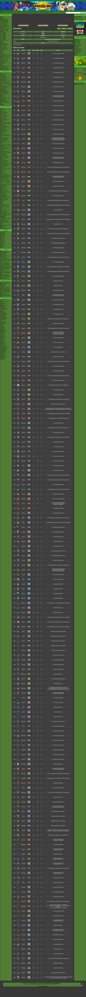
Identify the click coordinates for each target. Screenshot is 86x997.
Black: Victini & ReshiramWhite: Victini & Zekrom (5, 266)
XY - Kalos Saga (3, 81)
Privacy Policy (47, 983)
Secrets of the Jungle (3, 277)
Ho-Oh (23, 408)
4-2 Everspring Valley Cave (58, 58)
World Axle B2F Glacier (58, 584)
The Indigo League (3, 75)
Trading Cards (5, 298)
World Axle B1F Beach (58, 598)
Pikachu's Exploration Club (4, 289)
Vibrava (23, 513)
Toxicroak (23, 754)
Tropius (23, 574)
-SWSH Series (2, 324)
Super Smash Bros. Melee (4, 207)
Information (76, 38)
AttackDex (70, 28)
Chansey (23, 190)
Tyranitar (23, 399)
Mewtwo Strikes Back (3, 252)
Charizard (23, 58)
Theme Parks (2, 63)
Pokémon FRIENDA (3, 228)
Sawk (23, 882)
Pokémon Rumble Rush (4, 138)
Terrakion (23, 972)
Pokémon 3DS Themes (4, 221)
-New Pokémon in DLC (4, 68)
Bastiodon (23, 683)
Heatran (23, 820)
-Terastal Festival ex (3, 347)
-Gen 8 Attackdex (3, 38)
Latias (23, 631)
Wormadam (23, 688)
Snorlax (23, 219)
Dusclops (23, 569)
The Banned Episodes (4, 88)
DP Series (1, 241)
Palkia (23, 816)
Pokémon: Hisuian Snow (4, 93)
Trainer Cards (2, 302)
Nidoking (23, 91)
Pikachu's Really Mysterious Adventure (4, 292)
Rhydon (23, 186)
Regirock (23, 617)
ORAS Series (2, 246)
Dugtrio (23, 100)
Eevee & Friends (3, 293)
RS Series (2, 239)
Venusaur (23, 53)
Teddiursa (23, 323)
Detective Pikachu (3, 140)
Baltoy (23, 550)
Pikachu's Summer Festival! (4, 287)
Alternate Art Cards (3, 303)
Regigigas (23, 825)
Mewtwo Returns (3, 255)
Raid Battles (2, 304)
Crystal (1, 203)
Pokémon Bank (2, 145)
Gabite (23, 711)
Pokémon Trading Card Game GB (5, 214)
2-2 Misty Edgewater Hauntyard (58, 568)
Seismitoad (23, 873)
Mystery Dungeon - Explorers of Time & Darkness (5, 185)
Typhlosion (23, 243)
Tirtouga (23, 920)
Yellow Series (2, 237)
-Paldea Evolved (3, 322)
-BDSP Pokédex (3, 26)
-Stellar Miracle (2, 350)
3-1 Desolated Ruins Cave (58, 67)
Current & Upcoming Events (4, 66)
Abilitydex (1, 42)
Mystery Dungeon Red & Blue (5, 197)
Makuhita (23, 451)
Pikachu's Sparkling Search (4, 291)
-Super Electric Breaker (4, 348)
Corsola (23, 347)
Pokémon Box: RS (3, 194)
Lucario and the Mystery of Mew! (5, 259)
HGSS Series (2, 243)
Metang (23, 607)
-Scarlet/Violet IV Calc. (4, 48)
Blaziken (23, 418)
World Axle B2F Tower (58, 797)
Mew (23, 233)
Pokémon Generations (4, 90)
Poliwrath (23, 115)
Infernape (23, 659)
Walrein (23, 593)
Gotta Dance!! (2, 286)
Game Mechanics (3, 47)
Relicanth (23, 598)
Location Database (77, 42)
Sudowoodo (23, 252)
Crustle (23, 915)
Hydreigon (23, 967)
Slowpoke (23, 148)
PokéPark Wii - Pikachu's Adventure (4, 179)
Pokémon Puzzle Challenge (4, 205)
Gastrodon (23, 693)
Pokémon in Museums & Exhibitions (4, 58)
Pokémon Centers (3, 54)
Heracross (23, 318)
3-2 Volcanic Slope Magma (58, 167)
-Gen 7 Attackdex (3, 37)
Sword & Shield (2, 121)
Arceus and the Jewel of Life (5, 263)
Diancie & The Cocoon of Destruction (4, 271)
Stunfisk (23, 944)
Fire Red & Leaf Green (4, 189)
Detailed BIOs (2, 234)
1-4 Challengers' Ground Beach (58, 759)
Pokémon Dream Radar (4, 160)
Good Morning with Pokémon (5, 98)
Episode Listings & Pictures (4, 72)
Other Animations (3, 99)
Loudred (23, 441)
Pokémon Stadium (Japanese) (5, 213)
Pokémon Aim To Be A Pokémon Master (5, 84)
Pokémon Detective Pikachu (5, 278)
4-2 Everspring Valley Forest (58, 53)
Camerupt (23, 498)
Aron (23, 465)
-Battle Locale (76, 47)
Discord (19, 12)
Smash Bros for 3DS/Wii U (4, 156)
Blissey (23, 385)
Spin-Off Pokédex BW (3, 45)
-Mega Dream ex (3, 340)
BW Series (2, 244)
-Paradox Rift (2, 319)
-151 (1, 320)
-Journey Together (3, 313)
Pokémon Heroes (3, 256)
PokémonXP (2, 56)
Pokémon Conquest (3, 164)
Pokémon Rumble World (4, 151)
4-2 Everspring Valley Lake (58, 63)
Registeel (23, 626)
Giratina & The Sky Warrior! (4, 262)
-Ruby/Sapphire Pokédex (4, 20)
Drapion (23, 745)
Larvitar (23, 389)
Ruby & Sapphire (3, 188)
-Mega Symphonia (3, 342)
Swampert (23, 427)
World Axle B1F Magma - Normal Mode (58, 907)
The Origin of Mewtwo (3, 251)
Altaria (23, 522)
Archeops (23, 934)
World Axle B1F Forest (58, 280)
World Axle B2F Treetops (58, 200)
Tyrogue (23, 370)
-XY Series (2, 325)
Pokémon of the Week (3, 49)
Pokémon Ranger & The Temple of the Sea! (6, 260)
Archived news (2, 17)
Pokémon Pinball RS (3, 195)
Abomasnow (23, 764)
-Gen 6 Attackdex (3, 36)
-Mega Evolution (3, 309)
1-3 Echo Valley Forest (58, 190)
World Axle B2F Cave (58, 674)
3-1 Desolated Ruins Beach (58, 247)
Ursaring (23, 328)
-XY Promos (2, 335)
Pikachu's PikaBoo (3, 284)
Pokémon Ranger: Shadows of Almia (5, 183)
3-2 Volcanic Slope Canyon (58, 465)
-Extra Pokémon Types (4, 301)
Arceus (23, 835)
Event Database (2, 67)
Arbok (23, 72)
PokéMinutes (2, 96)
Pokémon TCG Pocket (4, 120)
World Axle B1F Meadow (58, 177)
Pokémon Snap (2, 211)
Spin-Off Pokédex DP (3, 44)
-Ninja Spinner (2, 338)
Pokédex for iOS (3, 170)
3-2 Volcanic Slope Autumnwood (58, 219)
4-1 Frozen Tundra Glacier (58, 337)
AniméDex (2, 73)
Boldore (23, 849)
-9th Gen (1, 51)
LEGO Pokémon (3, 62)
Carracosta (23, 925)
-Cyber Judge (2, 354)
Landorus (23, 977)
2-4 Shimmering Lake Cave (58, 86)
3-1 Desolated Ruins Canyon (58, 134)
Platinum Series (2, 242)
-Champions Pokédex (3, 30)
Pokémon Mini (2, 206)
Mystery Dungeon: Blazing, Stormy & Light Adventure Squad (6, 177)
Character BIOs (2, 233)
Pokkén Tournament (3, 154)
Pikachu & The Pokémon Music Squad (5, 296)
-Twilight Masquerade (3, 317)
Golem (23, 143)
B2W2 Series (2, 245)
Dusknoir (23, 806)
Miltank (23, 380)
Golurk (23, 958)
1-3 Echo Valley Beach (58, 347)
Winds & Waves (2, 109)
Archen (23, 930)
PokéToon (1, 94)
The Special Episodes (3, 87)
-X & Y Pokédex (2, 23)
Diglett (23, 96)
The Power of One (3, 253)
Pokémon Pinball (3, 212)
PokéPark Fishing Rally (4, 199)
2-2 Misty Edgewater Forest (58, 323)
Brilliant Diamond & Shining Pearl (5, 122)
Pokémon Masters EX (3, 116)
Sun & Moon (2, 133)
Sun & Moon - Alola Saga (4, 82)
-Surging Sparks (3, 314)
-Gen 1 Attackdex (3, 32)
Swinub (23, 337)
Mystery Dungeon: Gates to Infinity (6, 163)
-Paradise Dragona (3, 349)
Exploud (23, 446)
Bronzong (23, 702)
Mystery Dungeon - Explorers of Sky (5, 181)
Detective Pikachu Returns (4, 119)
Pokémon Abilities (77, 50)
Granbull (23, 309)
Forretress (23, 285)
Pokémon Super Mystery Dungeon (6, 152)
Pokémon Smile (2, 128)
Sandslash (23, 81)
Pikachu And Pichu (3, 283)
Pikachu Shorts (6, 280)
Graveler (23, 138)
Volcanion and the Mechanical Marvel (5, 273)
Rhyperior (23, 773)
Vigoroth (23, 432)
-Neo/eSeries (2, 329)
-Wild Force (2, 353)
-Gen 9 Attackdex (3, 39)
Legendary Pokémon (77, 45)
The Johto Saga (2, 77)
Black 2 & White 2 (3, 159)
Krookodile (23, 901)
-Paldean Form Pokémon (4, 69)
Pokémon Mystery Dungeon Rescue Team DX (4, 127)
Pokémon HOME (3, 124)
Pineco (23, 280)
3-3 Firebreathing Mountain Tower (58, 522)
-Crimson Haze (2, 352)
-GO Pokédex (2, 28)
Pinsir (23, 200)
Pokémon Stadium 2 (3, 204)
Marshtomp (23, 423)
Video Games (6, 106)
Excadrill (23, 863)
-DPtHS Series (2, 327)
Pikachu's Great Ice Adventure (5, 290)
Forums (11, 12)
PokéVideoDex (2, 97)
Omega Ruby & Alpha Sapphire (5, 144)
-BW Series (2, 326)
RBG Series (2, 236)
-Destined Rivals (3, 312)
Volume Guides (2, 235)
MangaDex (2, 232)
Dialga (23, 811)
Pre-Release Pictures (77, 39)
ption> (63, 25)
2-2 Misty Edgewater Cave (58, 95)
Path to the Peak (3, 95)
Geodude (23, 134)
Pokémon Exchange (77, 44)
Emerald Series (2, 240)
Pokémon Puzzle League (4, 210)
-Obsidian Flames (3, 321)
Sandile (23, 891)
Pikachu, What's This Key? (4, 294)
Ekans (23, 67)
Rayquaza (23, 650)
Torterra (23, 655)
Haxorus (23, 939)
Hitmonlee (23, 167)
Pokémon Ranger (3, 196)
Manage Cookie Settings (56, 983)
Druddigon (23, 948)
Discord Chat (2, 65)
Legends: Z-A (2, 111)
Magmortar (23, 783)
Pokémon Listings (77, 41)
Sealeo (23, 588)
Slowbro (23, 153)
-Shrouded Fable (3, 316)
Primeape (23, 110)
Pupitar (23, 394)
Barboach (23, 541)
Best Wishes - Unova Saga (4, 80)
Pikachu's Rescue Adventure (5, 282)
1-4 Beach (58, 351)
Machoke (23, 124)
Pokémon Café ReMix (3, 115)
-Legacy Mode (76, 53)
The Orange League (3, 76)
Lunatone (23, 531)
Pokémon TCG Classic (4, 305)
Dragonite (23, 224)
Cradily (23, 560)
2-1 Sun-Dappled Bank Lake (58, 261)
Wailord (23, 489)
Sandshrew (23, 77)
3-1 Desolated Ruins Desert (58, 77)
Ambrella (84, 68)
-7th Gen (1, 52)
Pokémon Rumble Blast (4, 165)
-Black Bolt (2, 310)
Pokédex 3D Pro (3, 167)
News (1, 16)
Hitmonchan (23, 171)
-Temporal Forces (3, 318)
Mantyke (23, 759)
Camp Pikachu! (2, 285)
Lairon (23, 470)
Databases (6, 14)
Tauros (23, 205)
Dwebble (23, 911)
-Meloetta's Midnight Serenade (5, 267)
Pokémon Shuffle (3, 150)
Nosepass (23, 460)
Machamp (23, 129)
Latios (23, 636)
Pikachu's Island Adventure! (4, 288)
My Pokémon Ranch (3, 186)
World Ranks (76, 52)
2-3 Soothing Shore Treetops (58, 778)
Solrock (23, 536)
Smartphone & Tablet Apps (4, 222)
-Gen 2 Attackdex (3, 33)
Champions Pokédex (44, 12)
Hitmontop (23, 375)
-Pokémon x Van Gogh (4, 59)
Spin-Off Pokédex (3, 43)
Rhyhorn (23, 181)
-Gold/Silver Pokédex (3, 19)
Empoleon (23, 664)
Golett (23, 953)
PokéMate (2, 201)
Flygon (23, 517)
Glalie (23, 579)
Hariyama (23, 456)
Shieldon (23, 678)
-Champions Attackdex (4, 40)
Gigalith (23, 854)
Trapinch (23, 508)
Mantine (23, 351)
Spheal (23, 584)
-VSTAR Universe (3, 355)
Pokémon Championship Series (5, 55)
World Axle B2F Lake (58, 209)
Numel (23, 494)
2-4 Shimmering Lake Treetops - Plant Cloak (58, 687)
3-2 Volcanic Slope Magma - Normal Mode (58, 904)
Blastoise (23, 63)
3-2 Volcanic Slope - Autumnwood (58, 408)
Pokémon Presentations (4, 61)
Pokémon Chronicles (3, 86)
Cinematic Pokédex (3, 46)
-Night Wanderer (3, 351)
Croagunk (23, 749)
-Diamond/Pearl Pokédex (4, 21)
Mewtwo (23, 228)
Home (7, 12)
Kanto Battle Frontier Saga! (4, 78)
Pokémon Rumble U (3, 162)
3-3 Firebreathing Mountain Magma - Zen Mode (58, 906)
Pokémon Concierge (3, 100)
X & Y (1, 143)
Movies (6, 249)
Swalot (23, 479)
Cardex (1, 300)
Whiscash (23, 546)
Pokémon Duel (2, 155)
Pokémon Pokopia (3, 113)
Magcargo (23, 333)
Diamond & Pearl (3, 172)
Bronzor (23, 697)
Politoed (23, 257)
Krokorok (23, 896)
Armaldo (23, 565)
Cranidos (23, 669)
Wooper (23, 261)
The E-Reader (2, 200)
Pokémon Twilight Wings (4, 91)
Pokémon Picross (3, 153)
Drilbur (23, 858)
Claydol (23, 555)
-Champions (2, 50)
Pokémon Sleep (2, 118)
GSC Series (2, 238)
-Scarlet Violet (2, 323)
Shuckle (23, 314)
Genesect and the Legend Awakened (4, 269)
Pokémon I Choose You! (4, 274)
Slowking (23, 271)
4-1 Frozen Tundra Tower (58, 697)
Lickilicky (23, 768)
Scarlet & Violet (2, 110)
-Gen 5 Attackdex (3, 35)
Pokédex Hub (25, 12)
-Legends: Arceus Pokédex (4, 27)
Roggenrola (23, 844)
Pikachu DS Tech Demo (4, 198)
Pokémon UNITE (3, 117)
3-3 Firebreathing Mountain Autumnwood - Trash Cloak (58, 689)
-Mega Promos (2, 331)
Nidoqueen (23, 86)
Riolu (23, 726)
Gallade (23, 797)
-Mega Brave (2, 341)
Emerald (1, 190)
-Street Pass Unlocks (77, 49)
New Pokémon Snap (3, 130)
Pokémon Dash (2, 192)
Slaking (23, 437)
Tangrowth (23, 778)
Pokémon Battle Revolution (4, 180)
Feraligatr (23, 247)
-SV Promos (2, 332)
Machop (23, 119)
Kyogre (23, 640)
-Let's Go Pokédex (3, 24)
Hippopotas (23, 735)
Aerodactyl (23, 214)
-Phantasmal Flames (3, 308)
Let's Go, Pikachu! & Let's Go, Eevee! (5, 136)
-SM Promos (2, 334)
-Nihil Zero (2, 339)
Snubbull (23, 304)
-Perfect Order (2, 307)
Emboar (23, 839)
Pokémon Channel (3, 193)
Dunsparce (23, 290)
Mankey (23, 105)
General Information (3, 231)
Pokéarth (51, 12)
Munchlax (23, 721)
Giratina (23, 830)
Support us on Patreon (43, 986)
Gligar (23, 295)
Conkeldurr (23, 868)
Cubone (23, 162)
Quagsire (23, 266)
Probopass (23, 801)
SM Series (2, 247)
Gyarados (23, 209)
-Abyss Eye (2, 337)
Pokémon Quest (3, 141)
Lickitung (23, 176)
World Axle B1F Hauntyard (58, 570)
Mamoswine (23, 792)
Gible (23, 707)
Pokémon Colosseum (3, 191)
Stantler (23, 366)
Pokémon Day (2, 60)
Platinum (1, 173)
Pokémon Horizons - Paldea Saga (6, 85)
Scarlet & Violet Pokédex (34, 12)
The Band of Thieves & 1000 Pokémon (5, 149)
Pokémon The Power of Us (4, 275)
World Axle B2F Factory (58, 607)
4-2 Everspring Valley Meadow (58, 176)
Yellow (1, 209)
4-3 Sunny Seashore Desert (58, 181)
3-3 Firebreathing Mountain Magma (58, 138)
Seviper (23, 527)
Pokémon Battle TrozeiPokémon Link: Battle (5, 147)
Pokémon (64, 28)
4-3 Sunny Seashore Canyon (58, 119)
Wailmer (23, 484)
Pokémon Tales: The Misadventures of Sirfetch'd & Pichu (5, 102)
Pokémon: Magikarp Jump (4, 137)
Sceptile (23, 413)
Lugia (23, 404)
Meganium (23, 238)
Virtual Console (2, 219)
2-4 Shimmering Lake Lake (58, 148)
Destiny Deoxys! (3, 258)
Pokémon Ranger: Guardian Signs (6, 175)
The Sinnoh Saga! (3, 79)
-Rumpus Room (76, 48)
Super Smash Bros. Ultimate (5, 142)
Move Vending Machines (78, 51)
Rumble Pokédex (77, 40)
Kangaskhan (23, 195)
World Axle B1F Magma (58, 334)
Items (75, 54)
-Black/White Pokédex (3, 22)
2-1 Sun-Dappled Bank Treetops (58, 413)
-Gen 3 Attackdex (3, 34)
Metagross (23, 612)
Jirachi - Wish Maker (3, 257)
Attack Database (77, 43)
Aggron (23, 475)
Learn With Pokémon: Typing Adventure (5, 169)
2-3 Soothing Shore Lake (58, 314)
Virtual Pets (2, 223)
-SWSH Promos (2, 333)
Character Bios (2, 74)
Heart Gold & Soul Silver (4, 174)
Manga (6, 230)
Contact (15, 12)
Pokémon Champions (3, 112)
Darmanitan (23, 906)
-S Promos (2, 358)
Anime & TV (6, 71)
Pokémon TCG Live (3, 299)
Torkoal (23, 503)
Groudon (23, 645)
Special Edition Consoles (4, 220)
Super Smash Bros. (3, 215)
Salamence (23, 603)
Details (59, 28)
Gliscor (23, 787)
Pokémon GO (2, 125)
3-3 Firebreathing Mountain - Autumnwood (58, 409)
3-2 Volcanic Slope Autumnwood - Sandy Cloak (58, 688)
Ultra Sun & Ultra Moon (4, 134)
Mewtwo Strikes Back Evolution (5, 276)
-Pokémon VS (2, 356)
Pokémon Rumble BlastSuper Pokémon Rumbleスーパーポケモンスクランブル (79, 18)
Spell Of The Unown (3, 254)
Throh (23, 877)
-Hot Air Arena (2, 346)
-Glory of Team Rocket (4, 345)
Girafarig (23, 276)
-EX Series (2, 328)
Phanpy (23, 356)
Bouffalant (23, 963)
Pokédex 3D (2, 166)
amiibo (1, 224)
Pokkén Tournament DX (4, 139)
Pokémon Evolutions (3, 92)
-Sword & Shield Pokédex (4, 25)
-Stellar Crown (2, 315)
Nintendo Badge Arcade (4, 157)
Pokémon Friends (3, 114)
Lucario (23, 730)
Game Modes (76, 46)
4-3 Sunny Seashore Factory (58, 105)
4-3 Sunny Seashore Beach (58, 560)
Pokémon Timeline (3, 53)
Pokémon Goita (2, 226)
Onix (23, 157)
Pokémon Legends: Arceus (4, 123)
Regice (23, 621)
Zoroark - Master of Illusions (4, 264)
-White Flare (2, 311)
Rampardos (23, 674)
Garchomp (23, 716)
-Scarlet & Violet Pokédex (4, 29)
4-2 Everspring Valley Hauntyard (58, 569)
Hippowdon (23, 740)
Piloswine (23, 342)
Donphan (23, 361)
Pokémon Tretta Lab (3, 161)
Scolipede (23, 887)
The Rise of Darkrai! (3, 261)
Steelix (23, 299)
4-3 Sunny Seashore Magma (58, 333)
